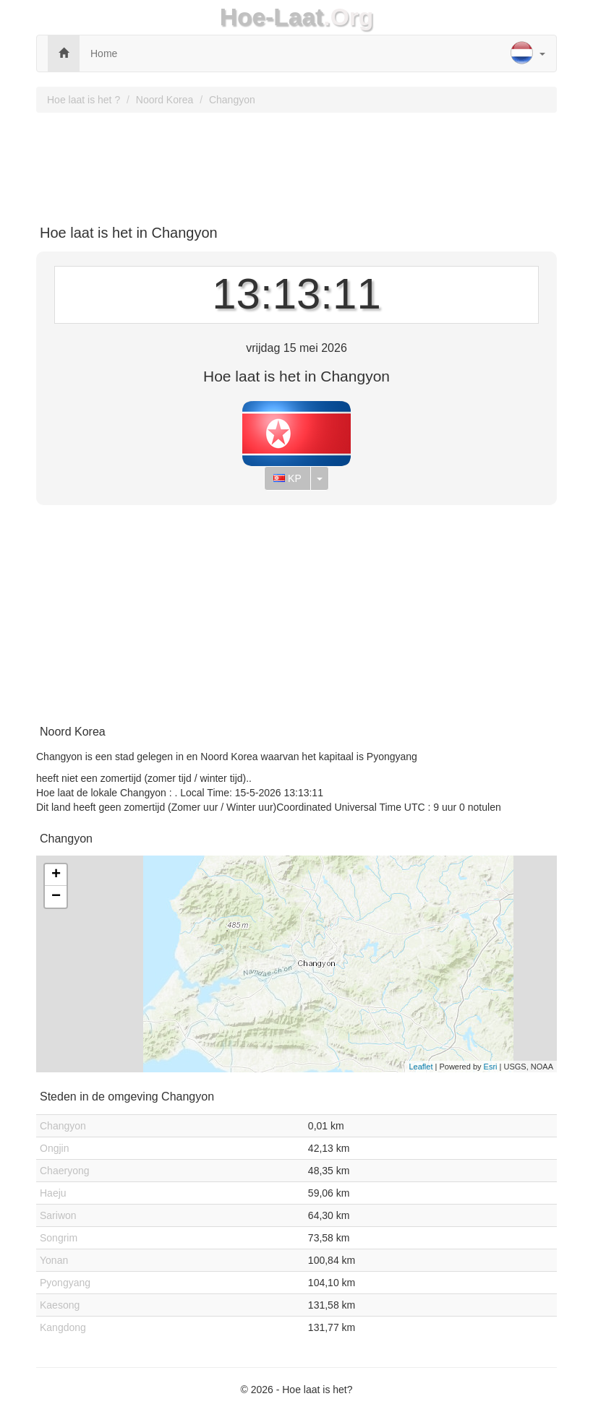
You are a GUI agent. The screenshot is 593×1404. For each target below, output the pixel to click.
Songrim (58, 1238)
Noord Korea (164, 99)
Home (103, 53)
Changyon (232, 99)
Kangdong (63, 1327)
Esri (491, 1066)
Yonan (54, 1260)
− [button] (56, 897)
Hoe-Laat (272, 17)
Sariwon (58, 1215)
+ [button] (56, 875)
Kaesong (60, 1305)
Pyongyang (65, 1282)
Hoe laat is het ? (83, 99)
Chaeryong (65, 1170)
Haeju (53, 1193)
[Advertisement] (296, 163)
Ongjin (54, 1148)
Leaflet (420, 1066)
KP (287, 478)
